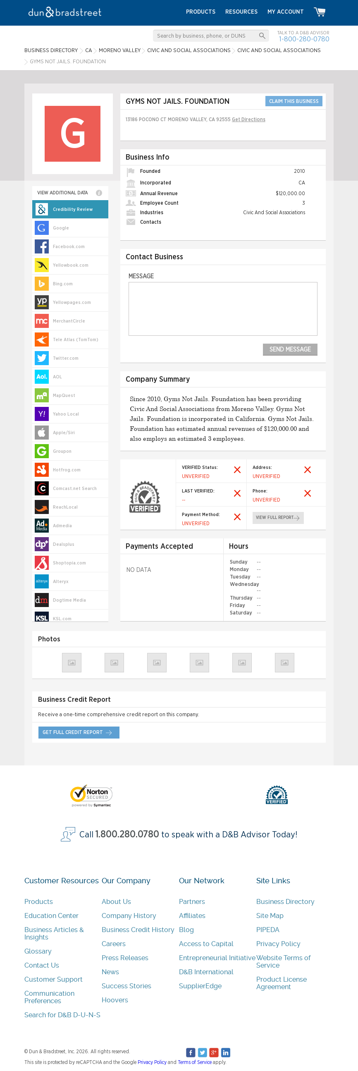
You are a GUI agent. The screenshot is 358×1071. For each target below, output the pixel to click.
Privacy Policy (278, 944)
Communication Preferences (49, 997)
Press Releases (125, 958)
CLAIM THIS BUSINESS (294, 101)
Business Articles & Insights (54, 933)
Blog (186, 930)
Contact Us (41, 965)
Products (38, 902)
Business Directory (285, 902)
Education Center (51, 916)
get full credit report (73, 732)
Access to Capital (206, 944)
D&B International (206, 972)
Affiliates (192, 916)
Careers (114, 944)
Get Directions (248, 119)
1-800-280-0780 (304, 39)
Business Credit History (138, 930)
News (110, 972)
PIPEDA (267, 930)
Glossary (38, 951)
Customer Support (53, 979)
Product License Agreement (281, 983)
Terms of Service (195, 1062)
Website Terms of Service (283, 961)
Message (141, 276)
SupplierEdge (200, 986)
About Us (116, 902)
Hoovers (115, 1000)
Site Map (270, 916)
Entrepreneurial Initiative (217, 958)
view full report (275, 518)
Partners (192, 902)
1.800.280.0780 (127, 834)
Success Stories (126, 986)
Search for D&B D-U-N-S (62, 1015)
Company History (129, 916)
